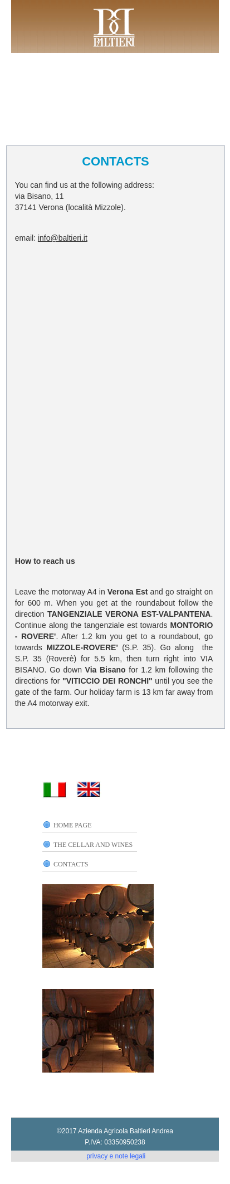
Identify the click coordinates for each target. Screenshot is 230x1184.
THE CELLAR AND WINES (93, 845)
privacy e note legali (115, 1156)
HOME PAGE (72, 825)
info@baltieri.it (62, 237)
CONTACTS (70, 864)
